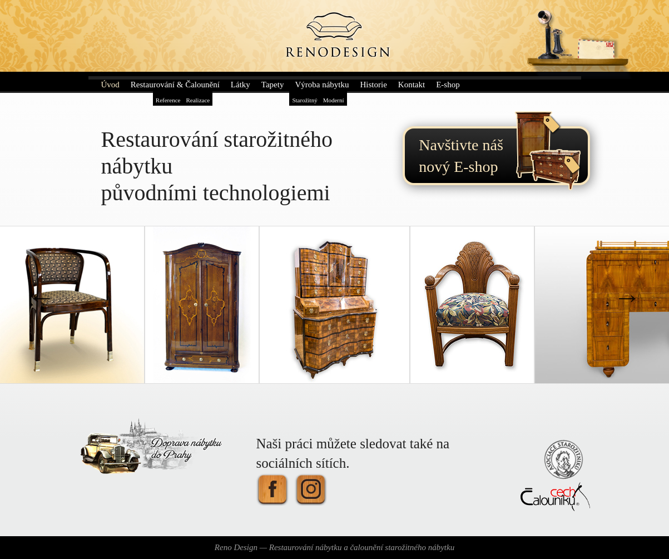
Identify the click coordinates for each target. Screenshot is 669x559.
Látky (240, 84)
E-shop (448, 84)
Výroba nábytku (322, 84)
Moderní (333, 100)
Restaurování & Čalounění (175, 84)
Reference (168, 100)
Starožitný (304, 100)
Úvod (110, 84)
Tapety (272, 84)
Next (627, 297)
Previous (42, 297)
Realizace (198, 100)
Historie (373, 84)
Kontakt (411, 84)
